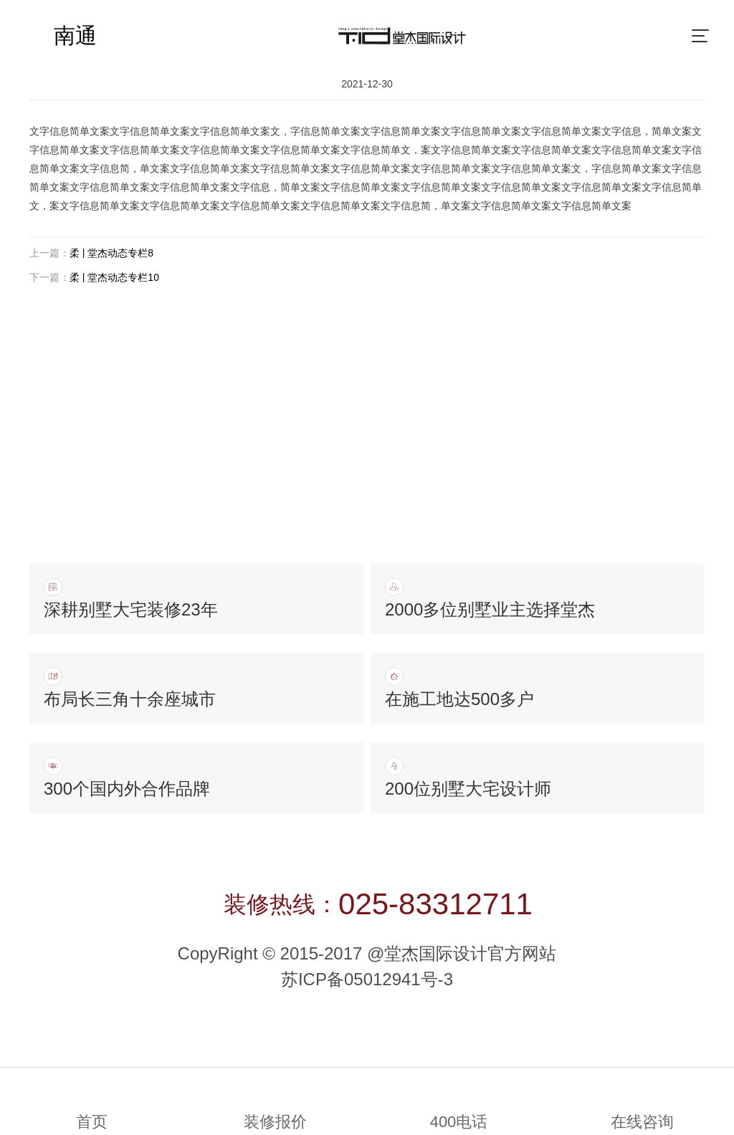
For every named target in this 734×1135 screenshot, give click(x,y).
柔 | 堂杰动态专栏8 (111, 253)
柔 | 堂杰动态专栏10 (114, 277)
